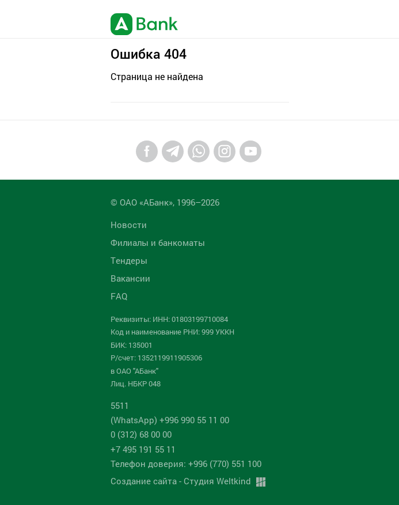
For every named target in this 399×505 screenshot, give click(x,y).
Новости (129, 224)
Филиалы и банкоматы (158, 242)
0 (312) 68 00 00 (141, 434)
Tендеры (129, 260)
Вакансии (130, 278)
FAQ (119, 296)
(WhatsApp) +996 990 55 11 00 (170, 420)
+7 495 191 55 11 (143, 449)
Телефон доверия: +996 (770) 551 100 (186, 463)
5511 (120, 405)
